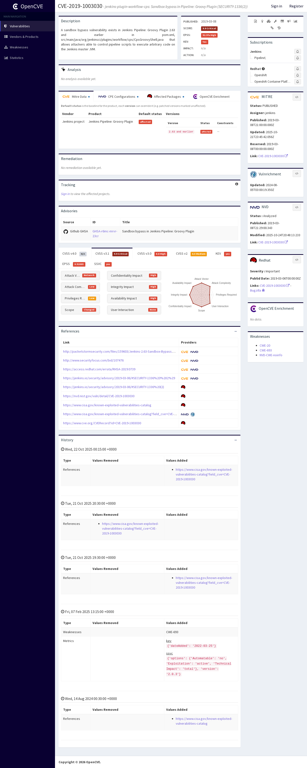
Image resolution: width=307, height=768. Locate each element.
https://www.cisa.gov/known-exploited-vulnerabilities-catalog (107, 405)
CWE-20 (265, 345)
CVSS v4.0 (74, 253)
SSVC (103, 264)
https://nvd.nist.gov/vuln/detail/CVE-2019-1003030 (98, 396)
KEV (223, 253)
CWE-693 (266, 350)
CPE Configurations (118, 96)
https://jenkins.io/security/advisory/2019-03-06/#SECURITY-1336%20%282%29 (119, 378)
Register (296, 6)
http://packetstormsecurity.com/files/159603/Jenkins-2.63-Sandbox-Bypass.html (121, 351)
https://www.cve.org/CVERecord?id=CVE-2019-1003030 (102, 423)
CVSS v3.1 (112, 253)
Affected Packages (165, 96)
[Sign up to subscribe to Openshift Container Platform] (297, 81)
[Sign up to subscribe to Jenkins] (297, 51)
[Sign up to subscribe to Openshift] (297, 75)
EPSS (73, 264)
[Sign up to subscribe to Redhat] (297, 68)
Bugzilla (257, 290)
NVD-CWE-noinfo (271, 355)
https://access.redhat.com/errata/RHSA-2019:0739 (99, 369)
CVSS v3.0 (152, 253)
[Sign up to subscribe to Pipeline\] (297, 58)
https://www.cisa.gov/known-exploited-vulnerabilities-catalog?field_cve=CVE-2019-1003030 (128, 414)
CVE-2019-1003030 (80, 6)
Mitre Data (76, 96)
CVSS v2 (191, 253)
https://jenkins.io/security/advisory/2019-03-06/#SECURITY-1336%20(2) (113, 387)
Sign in (276, 6)
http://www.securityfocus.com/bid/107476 (93, 360)
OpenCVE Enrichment (211, 96)
